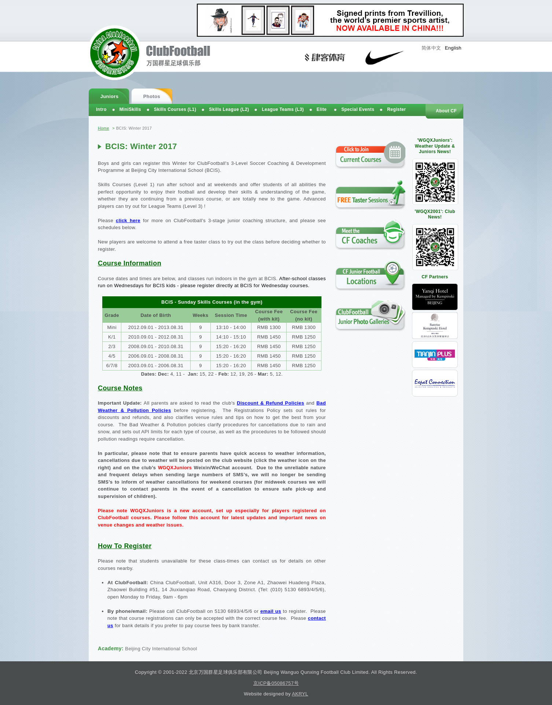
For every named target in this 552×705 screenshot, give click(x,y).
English (453, 48)
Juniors (109, 96)
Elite (322, 109)
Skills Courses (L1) (175, 109)
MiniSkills (130, 109)
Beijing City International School (161, 648)
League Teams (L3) (282, 109)
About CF (446, 110)
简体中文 (431, 48)
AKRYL (300, 694)
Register (396, 109)
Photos (151, 96)
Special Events (357, 109)
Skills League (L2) (229, 109)
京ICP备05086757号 (276, 683)
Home (103, 128)
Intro (101, 109)
